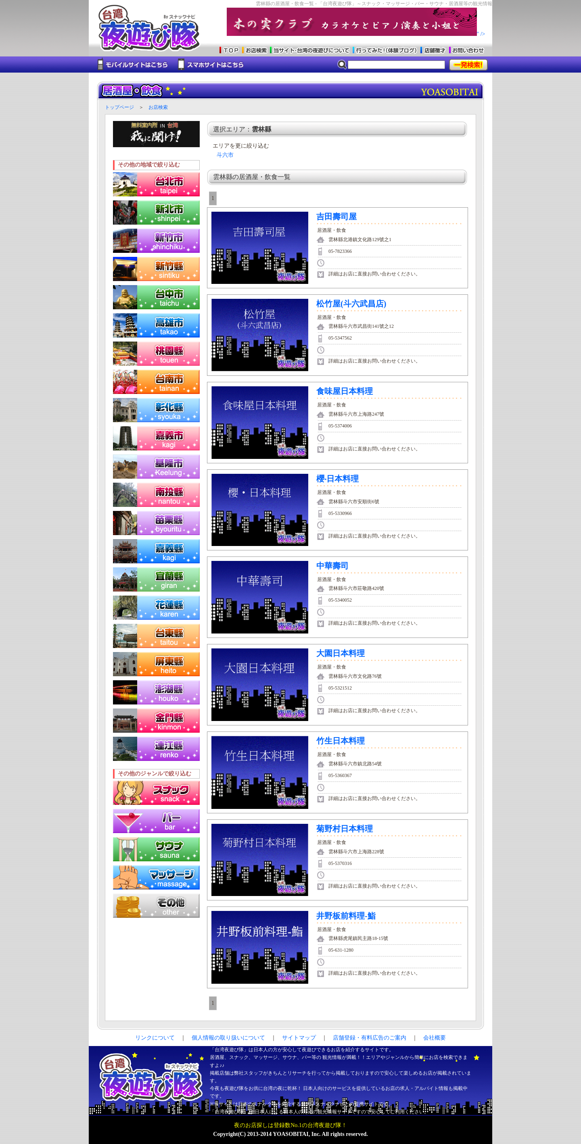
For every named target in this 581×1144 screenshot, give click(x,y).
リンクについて (155, 1038)
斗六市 (225, 155)
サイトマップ (299, 1038)
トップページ (119, 107)
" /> (356, 34)
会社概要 (434, 1038)
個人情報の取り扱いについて (228, 1038)
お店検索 (158, 107)
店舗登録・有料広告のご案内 (369, 1038)
